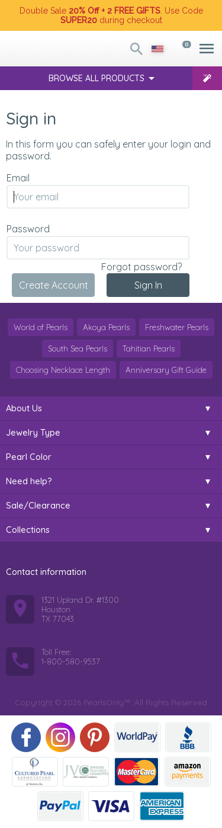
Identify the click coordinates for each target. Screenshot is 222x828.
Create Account (53, 285)
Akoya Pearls (106, 327)
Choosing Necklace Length (63, 370)
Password (28, 229)
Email (18, 178)
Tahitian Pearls (149, 348)
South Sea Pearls (77, 348)
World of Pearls (40, 327)
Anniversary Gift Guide (166, 370)
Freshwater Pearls (176, 327)
